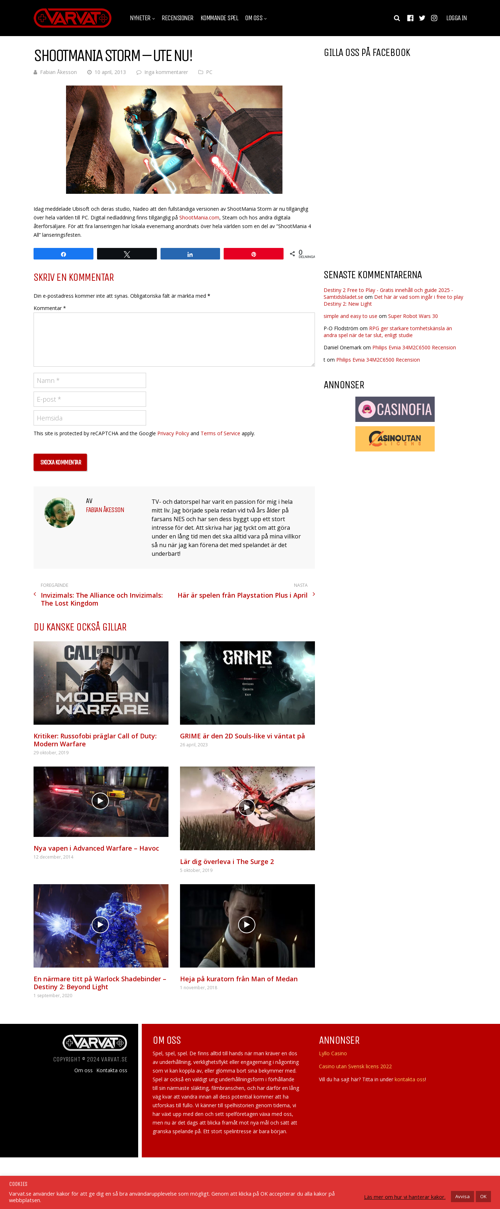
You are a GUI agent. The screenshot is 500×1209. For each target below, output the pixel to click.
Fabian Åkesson (58, 72)
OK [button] (483, 1196)
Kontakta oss (111, 1070)
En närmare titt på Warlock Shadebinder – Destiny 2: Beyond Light (100, 982)
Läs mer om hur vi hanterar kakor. (405, 1196)
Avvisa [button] (462, 1196)
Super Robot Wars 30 (413, 316)
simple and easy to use (350, 316)
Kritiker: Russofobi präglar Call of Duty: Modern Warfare (95, 740)
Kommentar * (50, 308)
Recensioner (177, 18)
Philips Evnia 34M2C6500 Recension (414, 347)
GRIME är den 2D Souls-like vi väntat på (242, 736)
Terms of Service (220, 433)
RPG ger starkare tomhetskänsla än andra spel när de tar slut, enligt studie (388, 332)
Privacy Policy (173, 433)
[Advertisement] (384, 205)
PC (209, 72)
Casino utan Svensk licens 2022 (355, 1066)
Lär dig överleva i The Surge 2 (227, 861)
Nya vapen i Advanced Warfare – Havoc (96, 848)
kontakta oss (410, 1079)
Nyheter (140, 18)
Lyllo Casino (333, 1053)
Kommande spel (219, 18)
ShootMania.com (199, 217)
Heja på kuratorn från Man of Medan (239, 978)
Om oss (253, 18)
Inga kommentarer (166, 72)
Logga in (456, 18)
